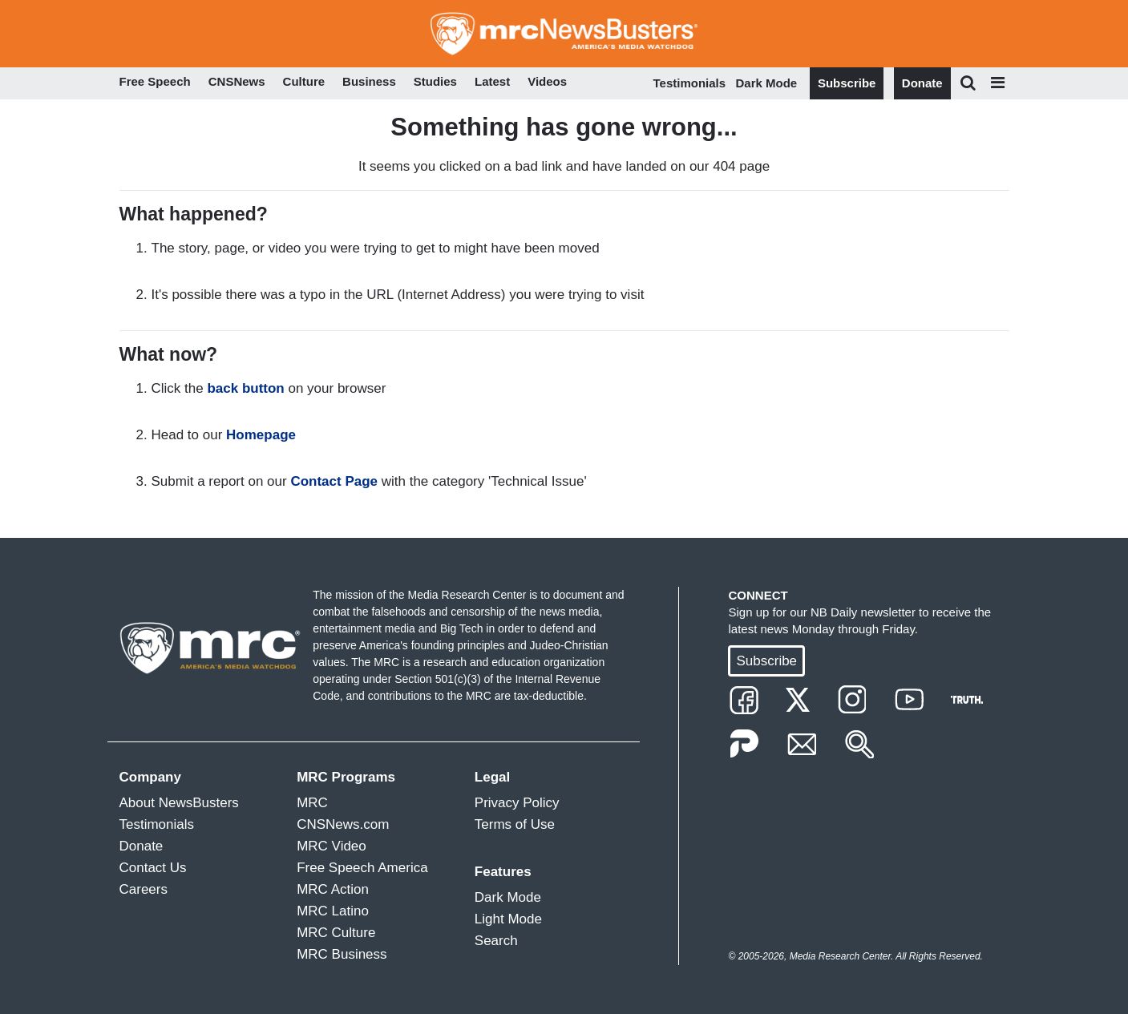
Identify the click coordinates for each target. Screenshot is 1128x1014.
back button (245, 388)
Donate (922, 83)
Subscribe (847, 83)
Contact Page (334, 481)
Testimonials (689, 83)
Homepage (261, 434)
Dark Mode (767, 83)
